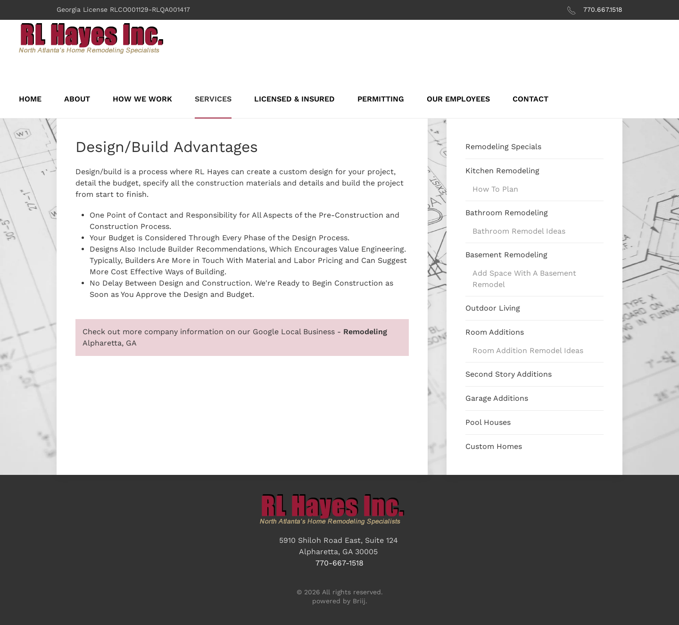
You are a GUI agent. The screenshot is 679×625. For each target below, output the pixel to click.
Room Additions (494, 332)
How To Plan (495, 189)
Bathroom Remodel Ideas (518, 231)
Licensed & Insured (294, 98)
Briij (359, 601)
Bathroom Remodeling (506, 212)
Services (213, 98)
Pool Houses (488, 422)
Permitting (380, 98)
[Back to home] (99, 39)
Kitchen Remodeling (502, 170)
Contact (530, 98)
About (77, 98)
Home (30, 98)
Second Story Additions (508, 374)
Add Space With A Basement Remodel (524, 279)
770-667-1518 (339, 562)
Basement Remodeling (506, 254)
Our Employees (458, 98)
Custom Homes (493, 446)
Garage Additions (496, 398)
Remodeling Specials (503, 146)
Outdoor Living (492, 308)
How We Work (142, 98)
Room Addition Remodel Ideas (527, 350)
